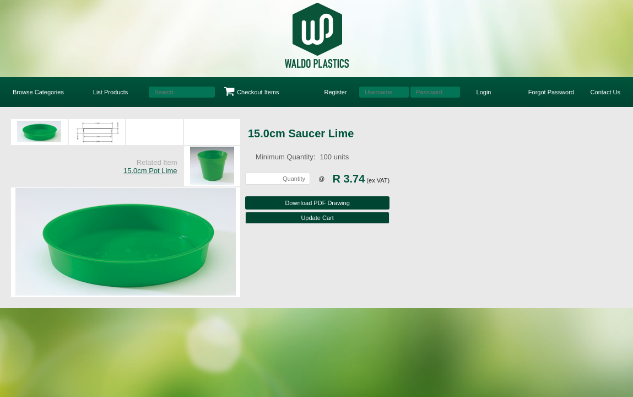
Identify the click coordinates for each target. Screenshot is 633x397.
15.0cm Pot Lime (150, 171)
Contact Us (605, 92)
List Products (110, 92)
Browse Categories (38, 92)
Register (335, 92)
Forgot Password (551, 92)
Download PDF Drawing (317, 203)
